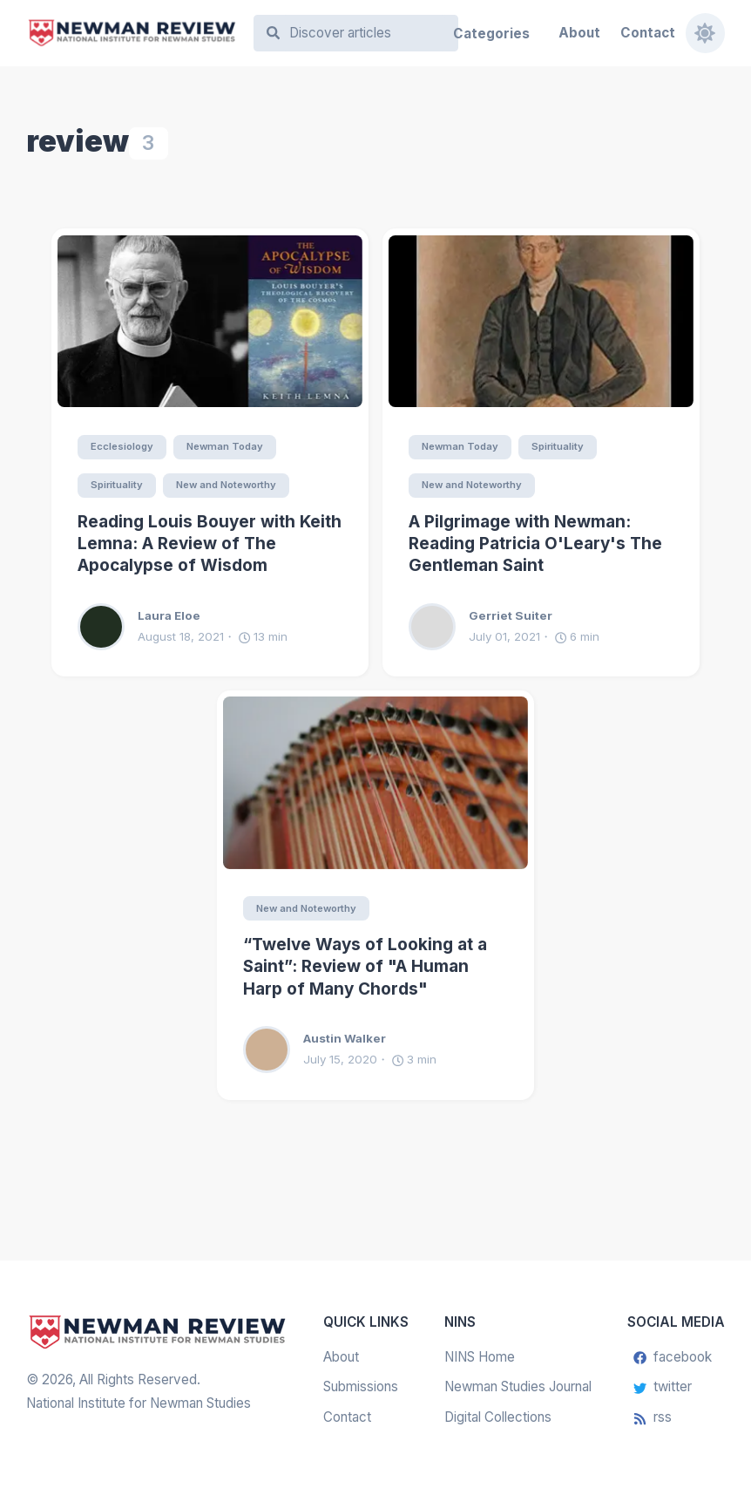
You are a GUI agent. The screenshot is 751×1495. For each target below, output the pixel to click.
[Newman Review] (131, 33)
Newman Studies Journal (518, 1387)
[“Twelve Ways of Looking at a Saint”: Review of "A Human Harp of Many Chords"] (375, 783)
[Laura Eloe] (108, 626)
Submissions (360, 1387)
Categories (491, 33)
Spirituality (117, 485)
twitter (662, 1387)
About (579, 32)
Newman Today (225, 446)
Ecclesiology (122, 446)
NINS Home (479, 1357)
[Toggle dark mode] (704, 32)
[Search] (364, 33)
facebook (672, 1357)
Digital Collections (497, 1417)
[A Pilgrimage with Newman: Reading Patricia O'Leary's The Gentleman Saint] (541, 321)
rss (652, 1417)
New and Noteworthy (228, 485)
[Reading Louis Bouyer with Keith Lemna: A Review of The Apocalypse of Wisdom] (210, 321)
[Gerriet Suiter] (439, 626)
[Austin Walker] (273, 1050)
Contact (647, 32)
